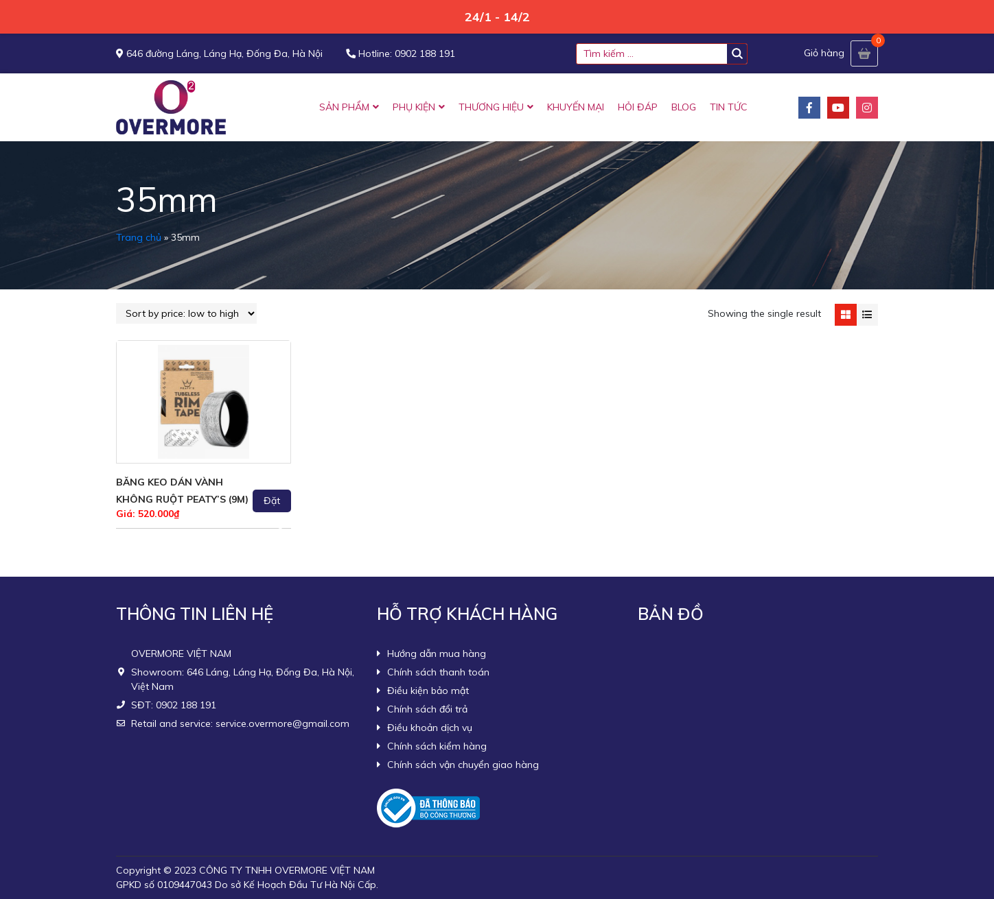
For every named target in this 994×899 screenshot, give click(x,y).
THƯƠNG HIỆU (491, 107)
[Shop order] (186, 313)
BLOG (683, 107)
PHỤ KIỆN (414, 107)
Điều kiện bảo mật (428, 690)
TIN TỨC (729, 107)
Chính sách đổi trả (427, 709)
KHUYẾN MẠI (575, 107)
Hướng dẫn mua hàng (436, 653)
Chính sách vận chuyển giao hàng (463, 764)
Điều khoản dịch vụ (429, 727)
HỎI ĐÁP (638, 107)
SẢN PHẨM (344, 107)
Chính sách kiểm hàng (437, 746)
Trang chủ (138, 237)
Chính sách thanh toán (438, 672)
